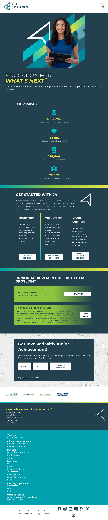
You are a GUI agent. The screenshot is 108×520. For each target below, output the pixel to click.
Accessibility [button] (24, 514)
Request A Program (60, 366)
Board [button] (10, 466)
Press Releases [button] (13, 474)
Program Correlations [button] (16, 446)
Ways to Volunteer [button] (15, 438)
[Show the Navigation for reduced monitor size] (103, 6)
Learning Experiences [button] (18, 483)
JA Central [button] (46, 514)
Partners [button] (11, 450)
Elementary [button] (12, 486)
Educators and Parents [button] (19, 441)
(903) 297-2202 (12, 423)
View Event (78, 294)
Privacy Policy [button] (43, 511)
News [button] (9, 480)
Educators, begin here (27, 257)
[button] (59, 509)
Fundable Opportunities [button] (18, 452)
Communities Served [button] (16, 469)
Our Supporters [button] (14, 455)
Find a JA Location (15, 500)
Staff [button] (9, 464)
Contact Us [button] (11, 420)
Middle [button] (10, 489)
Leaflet (83, 385)
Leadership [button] (12, 461)
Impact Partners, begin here (80, 255)
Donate (25, 366)
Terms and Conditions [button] (27, 511)
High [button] (9, 491)
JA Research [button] (12, 472)
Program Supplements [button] (17, 444)
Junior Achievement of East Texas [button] (22, 497)
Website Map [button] (35, 514)
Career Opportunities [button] (16, 477)
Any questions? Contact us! (29, 378)
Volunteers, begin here (54, 257)
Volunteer (40, 366)
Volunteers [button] (12, 435)
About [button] (10, 459)
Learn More (85, 315)
